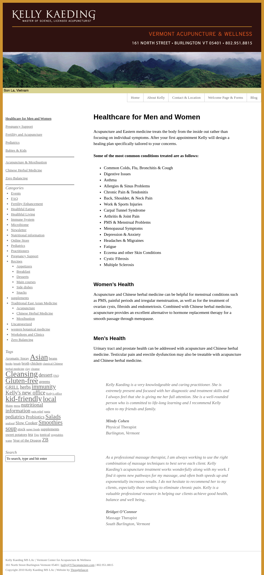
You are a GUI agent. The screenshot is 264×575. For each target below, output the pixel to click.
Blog (254, 97)
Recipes (16, 261)
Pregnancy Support (19, 126)
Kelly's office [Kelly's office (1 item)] (54, 393)
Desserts (22, 277)
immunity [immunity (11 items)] (44, 386)
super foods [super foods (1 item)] (33, 429)
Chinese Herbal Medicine (24, 170)
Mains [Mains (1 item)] (9, 405)
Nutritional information (28, 235)
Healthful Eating (23, 209)
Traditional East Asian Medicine (34, 303)
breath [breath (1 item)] (17, 363)
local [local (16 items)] (49, 398)
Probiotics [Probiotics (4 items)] (35, 417)
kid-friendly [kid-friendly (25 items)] (24, 398)
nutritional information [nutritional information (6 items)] (24, 408)
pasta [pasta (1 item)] (47, 411)
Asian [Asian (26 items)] (39, 357)
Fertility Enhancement (27, 204)
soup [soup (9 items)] (11, 428)
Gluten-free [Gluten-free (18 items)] (22, 381)
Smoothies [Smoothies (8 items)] (50, 422)
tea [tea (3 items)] (30, 434)
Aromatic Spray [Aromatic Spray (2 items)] (17, 358)
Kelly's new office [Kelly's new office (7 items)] (25, 393)
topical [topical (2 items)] (45, 434)
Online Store (20, 240)
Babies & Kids (16, 150)
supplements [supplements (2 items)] (50, 429)
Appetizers (24, 266)
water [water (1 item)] (9, 440)
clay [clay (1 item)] (27, 368)
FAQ (14, 198)
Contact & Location (186, 97)
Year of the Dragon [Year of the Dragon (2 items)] (27, 440)
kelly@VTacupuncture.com (77, 564)
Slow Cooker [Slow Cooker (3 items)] (26, 422)
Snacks (21, 292)
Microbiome (20, 225)
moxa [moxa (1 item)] (17, 405)
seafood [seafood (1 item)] (10, 423)
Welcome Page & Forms (225, 97)
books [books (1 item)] (9, 363)
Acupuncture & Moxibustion (26, 162)
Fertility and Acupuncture (24, 134)
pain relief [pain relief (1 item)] (37, 411)
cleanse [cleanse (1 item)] (35, 368)
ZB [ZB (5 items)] (45, 440)
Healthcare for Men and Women (28, 118)
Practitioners (20, 251)
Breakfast (23, 271)
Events (16, 193)
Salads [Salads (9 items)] (53, 416)
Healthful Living (23, 214)
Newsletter (18, 230)
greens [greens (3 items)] (44, 381)
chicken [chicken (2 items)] (36, 363)
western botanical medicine (30, 329)
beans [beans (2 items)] (53, 358)
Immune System (22, 219)
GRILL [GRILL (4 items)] (12, 387)
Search (11, 452)
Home (135, 97)
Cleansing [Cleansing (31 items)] (22, 373)
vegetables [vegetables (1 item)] (57, 434)
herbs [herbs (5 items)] (25, 387)
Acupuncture (25, 308)
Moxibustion (25, 318)
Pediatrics (13, 142)
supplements (20, 298)
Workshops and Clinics (27, 334)
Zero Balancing (17, 178)
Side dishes (24, 287)
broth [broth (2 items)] (25, 363)
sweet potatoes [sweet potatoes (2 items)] (16, 434)
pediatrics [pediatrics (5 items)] (15, 417)
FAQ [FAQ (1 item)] (56, 375)
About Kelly (156, 97)
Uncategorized (21, 324)
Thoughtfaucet (79, 569)
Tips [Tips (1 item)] (36, 434)
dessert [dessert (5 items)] (46, 375)
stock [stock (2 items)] (21, 429)
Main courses (26, 282)
